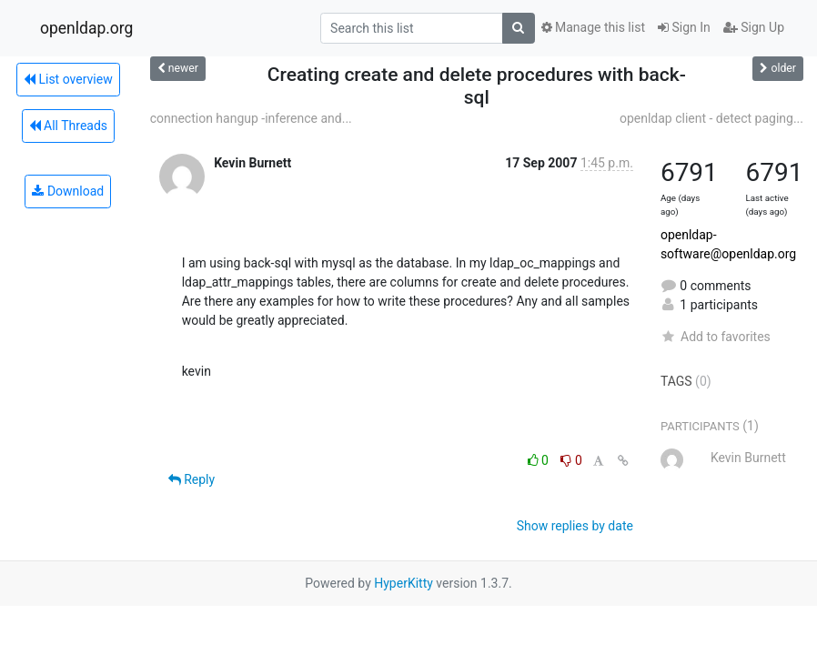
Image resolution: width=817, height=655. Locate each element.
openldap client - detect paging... (711, 118)
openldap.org (86, 28)
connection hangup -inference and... (251, 118)
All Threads (68, 125)
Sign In (684, 27)
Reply (191, 479)
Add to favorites (716, 336)
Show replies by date (575, 526)
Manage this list (593, 27)
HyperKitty (403, 583)
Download (68, 191)
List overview (68, 79)
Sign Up (753, 27)
